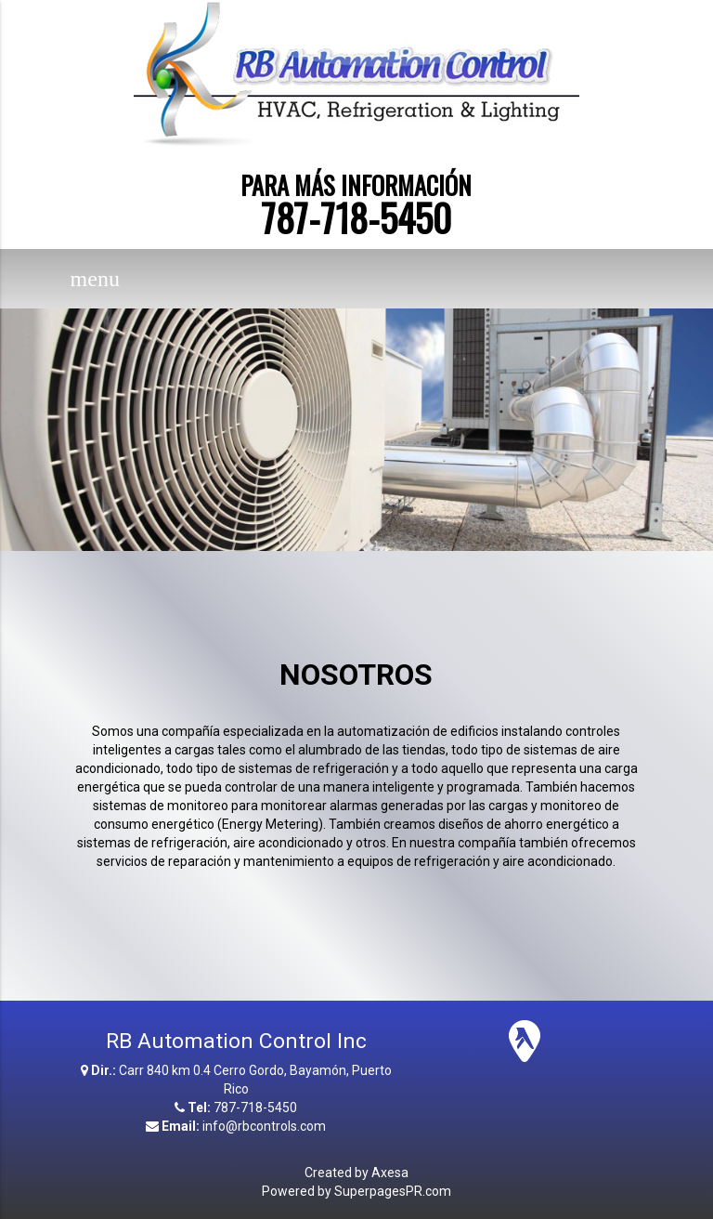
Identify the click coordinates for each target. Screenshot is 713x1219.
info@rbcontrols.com (264, 1126)
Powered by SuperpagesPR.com (356, 1191)
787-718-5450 (356, 217)
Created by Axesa (356, 1172)
